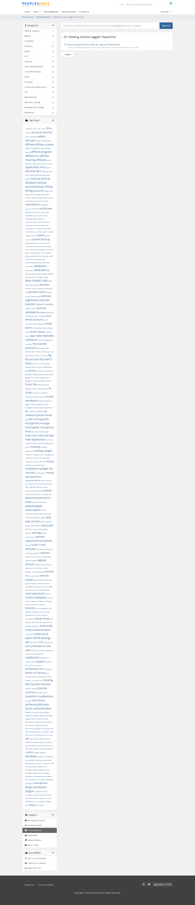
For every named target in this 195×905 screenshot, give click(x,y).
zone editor (39, 805)
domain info (41, 288)
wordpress (38, 763)
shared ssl (35, 626)
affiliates (41, 160)
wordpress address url (38, 766)
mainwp (35, 447)
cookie (44, 232)
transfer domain (40, 684)
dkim (28, 280)
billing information (42, 194)
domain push (36, 296)
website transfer (38, 745)
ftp (50, 355)
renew (35, 580)
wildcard (43, 752)
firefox (38, 352)
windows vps (30, 763)
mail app (48, 435)
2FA (48, 128)
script (32, 604)
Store (36, 11)
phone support (40, 517)
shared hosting (36, 622)
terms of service (35, 673)
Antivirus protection (32, 164)
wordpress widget (44, 801)
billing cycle (48, 191)
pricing (36, 532)
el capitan (41, 316)
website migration (39, 742)
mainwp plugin (43, 451)
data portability (36, 259)
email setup (37, 331)
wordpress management (34, 776)
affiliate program (41, 152)
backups (39, 186)
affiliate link (29, 148)
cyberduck (34, 256)
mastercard (29, 458)
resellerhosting (43, 590)
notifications (47, 484)
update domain (40, 722)
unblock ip (29, 712)
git (26, 371)
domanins (50, 312)
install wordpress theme (39, 404)
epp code (36, 336)
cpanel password (31, 243)
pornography (43, 529)
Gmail (31, 370)
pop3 (50, 525)
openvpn (39, 487)
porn (35, 529)
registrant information (33, 568)
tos (41, 680)
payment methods (39, 502)
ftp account (32, 359)
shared (27, 622)
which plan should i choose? (35, 749)
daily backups (43, 256)
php (48, 517)
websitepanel (49, 746)
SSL (52, 642)
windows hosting (34, 760)
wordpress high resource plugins (37, 773)
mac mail (37, 435)
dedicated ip (41, 270)
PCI (42, 510)
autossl (28, 179)
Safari (42, 601)
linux (28, 431)
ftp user (45, 359)
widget (36, 752)
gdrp (48, 363)
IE (47, 389)
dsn (35, 316)
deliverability (42, 274)
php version (32, 521)
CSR (42, 253)
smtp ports (29, 634)
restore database (35, 597)
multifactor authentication (35, 465)
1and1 (43, 128)
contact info (41, 228)
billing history (30, 194)
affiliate (30, 144)
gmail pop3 (40, 371)
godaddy (28, 374)
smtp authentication (38, 630)
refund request (30, 560)
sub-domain (39, 654)
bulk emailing (37, 198)
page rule (47, 494)
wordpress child (31, 770)
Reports (41, 580)
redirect (45, 553)
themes (34, 677)
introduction (48, 408)
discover (31, 277)
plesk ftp (48, 521)
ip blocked (40, 411)
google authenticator (46, 374)
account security (42, 132)
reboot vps (49, 549)
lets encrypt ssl (44, 427)
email (48, 315)
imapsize (44, 393)
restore (48, 594)
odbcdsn (32, 487)
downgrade (29, 316)
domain (44, 284)
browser (28, 198)
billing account (34, 190)
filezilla (27, 352)
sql (31, 642)
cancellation (32, 204)
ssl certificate (33, 646)
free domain (29, 355)
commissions (43, 215)
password (31, 498)
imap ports (36, 393)
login (47, 432)
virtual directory (40, 735)
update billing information (43, 715)
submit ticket (30, 662)
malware (28, 455)
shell (42, 626)
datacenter (29, 270)
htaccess (46, 385)
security (30, 608)
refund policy (46, 557)
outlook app (29, 494)
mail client (33, 443)
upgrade (38, 728)
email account (34, 319)
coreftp (50, 232)
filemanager (41, 348)
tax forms (31, 665)
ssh (41, 642)
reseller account (31, 590)
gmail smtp (49, 371)
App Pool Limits (46, 164)
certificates (45, 208)
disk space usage (41, 277)
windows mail (46, 760)
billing (49, 186)
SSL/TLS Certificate (38, 650)
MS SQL (43, 462)
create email (41, 246)
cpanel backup (41, 239)
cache (45, 198)
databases (40, 266)
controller (38, 232)
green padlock (39, 381)
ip (26, 411)
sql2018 (35, 642)
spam (28, 638)
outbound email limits (33, 491)
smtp (49, 626)
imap (28, 392)
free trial (44, 355)
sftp (51, 619)
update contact (30, 719)
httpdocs (28, 389)
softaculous (41, 634)
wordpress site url (41, 791)
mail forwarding (44, 443)
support (40, 661)
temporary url (34, 669)
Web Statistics (45, 739)
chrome (37, 212)
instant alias (38, 408)
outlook (47, 490)
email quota (36, 328)
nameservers (33, 476)
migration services (32, 462)
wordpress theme (44, 795)
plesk (42, 521)
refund (38, 557)
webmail (28, 742)
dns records (34, 285)
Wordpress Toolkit (46, 798)
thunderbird (42, 677)
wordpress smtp (31, 795)
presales (28, 533)
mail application (35, 439)
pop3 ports (29, 529)
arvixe (48, 167)
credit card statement (37, 250)
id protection (41, 389)
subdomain (32, 657)
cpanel (40, 235)
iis (49, 388)
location (41, 432)
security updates (42, 608)
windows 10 (41, 756)
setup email (42, 618)
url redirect (45, 728)
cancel (50, 198)
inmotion (42, 397)
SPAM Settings (42, 638)
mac (28, 435)
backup (35, 178)
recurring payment (32, 553)
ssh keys (47, 642)
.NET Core (36, 128)
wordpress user (31, 801)
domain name (37, 292)
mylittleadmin (40, 473)
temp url (39, 665)
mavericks (38, 458)
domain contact (31, 288)
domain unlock (30, 308)
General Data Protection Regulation (38, 367)
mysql (50, 472)
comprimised (30, 222)
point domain (36, 526)
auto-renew (29, 175)
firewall (44, 352)
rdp (37, 549)
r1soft (34, 545)
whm (30, 752)
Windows (31, 756)
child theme (29, 212)
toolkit (37, 680)
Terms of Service (46, 885)
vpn (51, 735)
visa (47, 735)
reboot (41, 549)
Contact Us (84, 11)
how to (39, 385)
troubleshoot (45, 696)
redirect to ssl (30, 557)
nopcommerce (32, 480)
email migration (38, 324)
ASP (27, 171)
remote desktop (38, 572)
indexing (28, 397)
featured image (44, 340)
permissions (39, 514)
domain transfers (44, 304)
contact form (43, 225)
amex (49, 160)
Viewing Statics (35, 732)
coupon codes (30, 235)
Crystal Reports (34, 253)
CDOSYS (35, 209)
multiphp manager (36, 468)
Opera (45, 487)
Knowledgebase (51, 11)
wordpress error (44, 770)
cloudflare (29, 215)
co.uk (35, 215)
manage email (37, 455)
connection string (31, 225)
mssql (50, 461)
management (49, 455)
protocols (46, 541)
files (47, 348)
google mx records (32, 378)
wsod (27, 805)
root (37, 601)
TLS (33, 680)
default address (31, 274)
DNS (45, 280)
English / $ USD (162, 884)
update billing (38, 712)
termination (47, 669)
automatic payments (42, 175)
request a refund (37, 583)
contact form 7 (30, 228)
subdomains (44, 658)
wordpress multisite (37, 779)
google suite (44, 378)
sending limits (36, 612)
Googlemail (29, 381)
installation (29, 408)
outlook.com (39, 494)
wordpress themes (32, 798)
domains (41, 312)
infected (35, 397)
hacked (48, 381)
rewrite (33, 601)
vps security (34, 739)
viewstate (44, 732)
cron (47, 250)
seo (43, 612)
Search (166, 25)
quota (27, 545)
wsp (32, 805)
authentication (47, 171)
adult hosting (46, 141)
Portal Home (27, 17)
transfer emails (31, 688)
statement (49, 650)
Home (27, 11)
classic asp (45, 212)
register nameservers (43, 564)
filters (33, 352)
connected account (43, 222)
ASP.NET (36, 171)
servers (39, 615)
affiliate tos (32, 156)
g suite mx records (39, 363)
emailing (48, 332)
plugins (28, 526)
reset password (35, 593)
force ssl (50, 352)
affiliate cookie (44, 144)
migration (46, 458)
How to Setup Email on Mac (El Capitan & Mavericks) (117, 46)
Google (35, 374)
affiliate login (39, 148)
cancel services (42, 201)
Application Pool (35, 167)
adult (38, 141)
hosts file (31, 384)
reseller (49, 587)
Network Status (69, 11)
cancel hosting (30, 201)
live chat (35, 432)
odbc (27, 487)
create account (44, 243)
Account (165, 11)
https (34, 389)
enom (27, 336)
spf (27, 642)
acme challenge (31, 137)
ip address (32, 411)
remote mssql (33, 576)
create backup (30, 246)
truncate (28, 701)
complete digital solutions (34, 219)
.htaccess (28, 128)
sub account (29, 654)
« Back (67, 54)
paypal (29, 506)
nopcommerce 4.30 (35, 484)
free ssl (37, 355)
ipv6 (26, 419)
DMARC (37, 280)
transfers (31, 696)
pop (44, 525)
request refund (40, 587)
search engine (39, 604)
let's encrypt (36, 419)
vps (27, 738)
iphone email (44, 415)
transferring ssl (41, 692)
